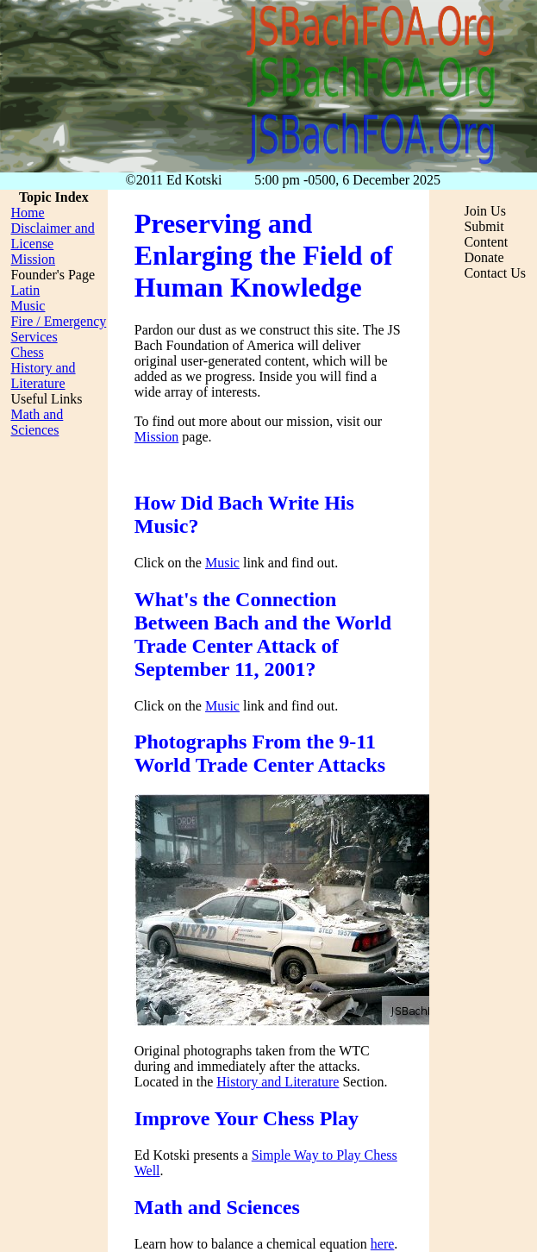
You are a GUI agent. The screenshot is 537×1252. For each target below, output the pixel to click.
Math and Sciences (36, 422)
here (383, 1243)
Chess (26, 352)
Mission (156, 436)
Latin (25, 290)
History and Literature (277, 1081)
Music (222, 562)
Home (27, 212)
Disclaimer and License (52, 236)
